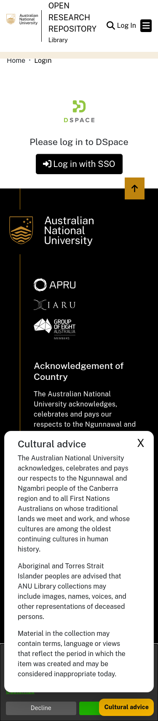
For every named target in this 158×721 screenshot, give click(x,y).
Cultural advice (126, 707)
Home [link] (16, 60)
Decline (41, 708)
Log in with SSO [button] (79, 164)
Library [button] (58, 40)
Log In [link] (127, 26)
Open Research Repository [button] (72, 17)
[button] (110, 26)
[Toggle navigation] (146, 25)
